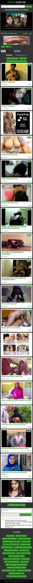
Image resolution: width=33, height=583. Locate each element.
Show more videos (16, 505)
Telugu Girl (22, 58)
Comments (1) (21, 55)
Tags (10, 581)
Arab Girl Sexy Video (8, 570)
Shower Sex (10, 536)
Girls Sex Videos (21, 536)
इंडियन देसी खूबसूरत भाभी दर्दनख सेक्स (16, 564)
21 (25, 33)
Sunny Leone (26, 541)
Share (3, 51)
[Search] (13, 6)
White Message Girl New (16, 556)
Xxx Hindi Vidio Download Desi (16, 576)
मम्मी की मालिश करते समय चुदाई (22, 547)
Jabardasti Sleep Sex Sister (11, 541)
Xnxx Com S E (24, 550)
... (10, 46)
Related (9, 55)
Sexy (3, 46)
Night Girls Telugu (12, 58)
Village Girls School (24, 539)
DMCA (16, 581)
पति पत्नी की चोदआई (7, 547)
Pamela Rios (25, 559)
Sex (7, 46)
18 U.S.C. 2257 (24, 581)
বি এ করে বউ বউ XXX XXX (11, 544)
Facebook (17, 51)
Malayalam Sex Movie (11, 550)
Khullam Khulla (25, 544)
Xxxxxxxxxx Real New (24, 570)
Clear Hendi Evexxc (9, 553)
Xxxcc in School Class (23, 553)
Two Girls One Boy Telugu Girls (16, 61)
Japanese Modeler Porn (16, 573)
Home (6, 581)
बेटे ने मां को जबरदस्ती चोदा (12, 562)
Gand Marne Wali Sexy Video (16, 567)
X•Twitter (9, 51)
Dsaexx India (24, 562)
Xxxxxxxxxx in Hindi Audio (12, 559)
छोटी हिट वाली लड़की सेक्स (10, 539)
